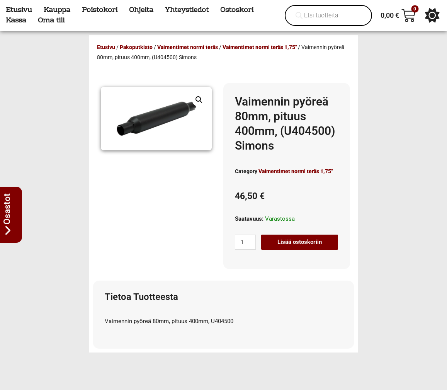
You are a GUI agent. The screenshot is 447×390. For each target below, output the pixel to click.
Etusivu (106, 47)
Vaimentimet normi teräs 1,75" (260, 47)
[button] (199, 100)
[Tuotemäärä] (245, 242)
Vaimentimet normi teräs (187, 47)
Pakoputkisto (136, 47)
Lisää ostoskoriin (299, 241)
